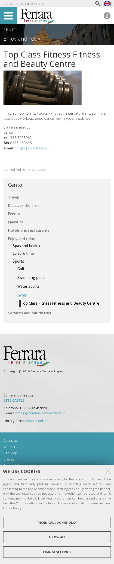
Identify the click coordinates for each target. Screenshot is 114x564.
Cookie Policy (12, 508)
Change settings (57, 552)
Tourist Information (23, 3)
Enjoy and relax (21, 38)
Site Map (10, 453)
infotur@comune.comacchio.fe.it (40, 413)
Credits (9, 459)
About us (10, 440)
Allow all (57, 537)
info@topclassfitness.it (32, 148)
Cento (10, 29)
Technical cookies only (57, 522)
